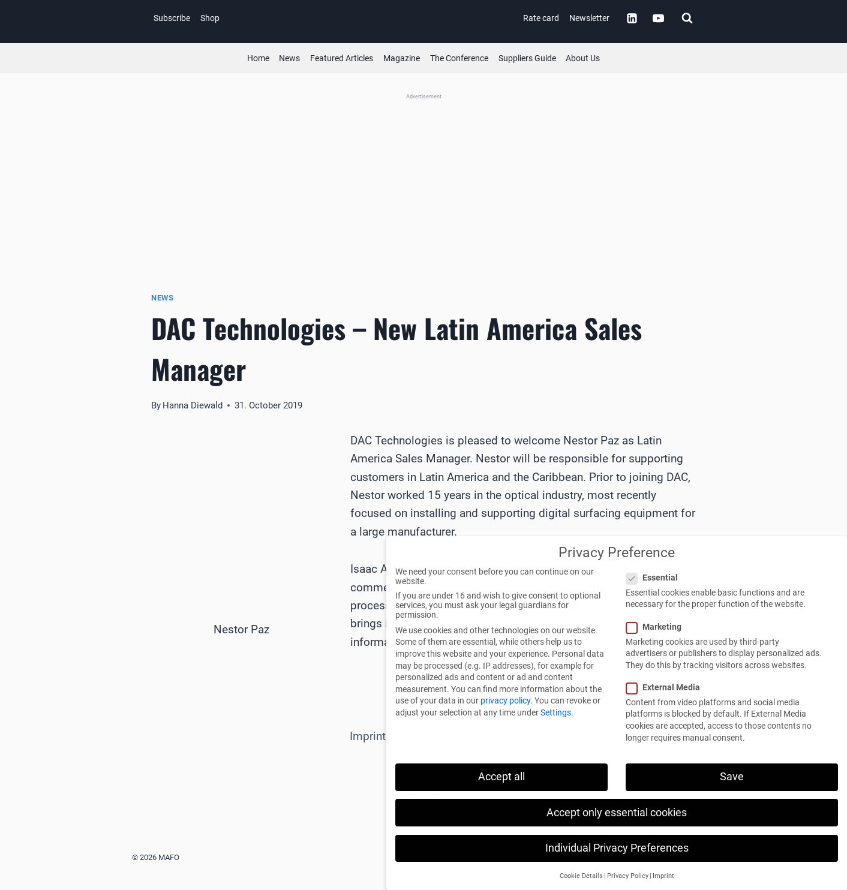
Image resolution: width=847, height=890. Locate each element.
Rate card (541, 18)
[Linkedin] (631, 18)
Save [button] (732, 777)
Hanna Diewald (193, 405)
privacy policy (505, 700)
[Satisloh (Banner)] (423, 177)
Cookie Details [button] (581, 876)
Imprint (368, 736)
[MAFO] (426, 18)
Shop (210, 18)
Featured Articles (341, 58)
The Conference (459, 58)
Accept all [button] (501, 777)
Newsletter (589, 18)
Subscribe (172, 18)
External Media (667, 687)
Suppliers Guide (527, 58)
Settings (555, 712)
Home (258, 58)
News (289, 58)
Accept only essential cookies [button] (616, 813)
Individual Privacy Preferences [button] (617, 848)
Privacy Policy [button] (627, 876)
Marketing (657, 627)
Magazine (401, 58)
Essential (656, 577)
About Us (583, 58)
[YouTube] (658, 18)
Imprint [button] (663, 876)
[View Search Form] (686, 18)
